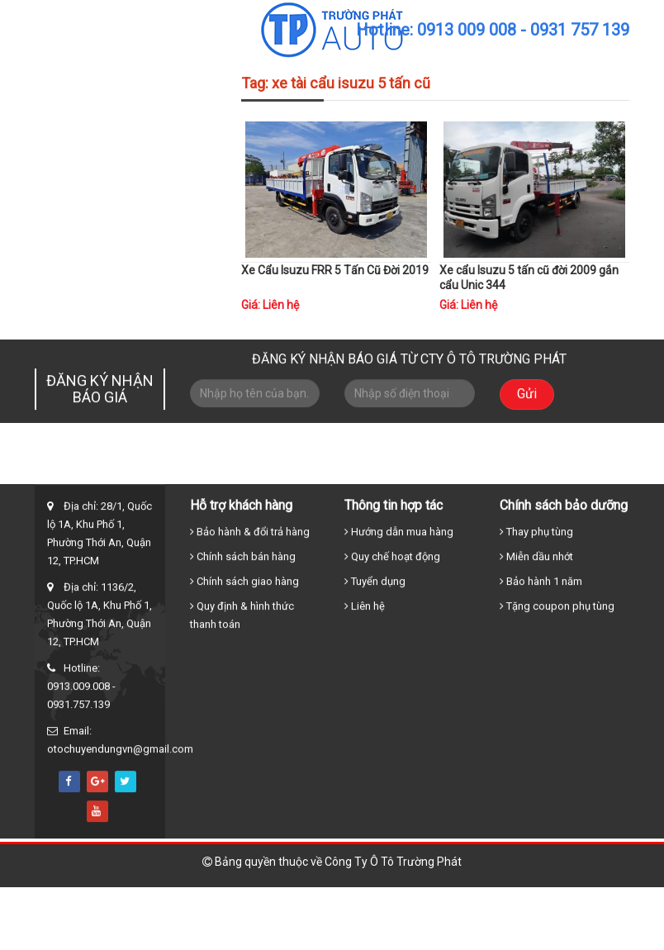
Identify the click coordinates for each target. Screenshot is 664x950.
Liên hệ (558, 482)
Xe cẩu (379, 482)
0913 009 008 (466, 30)
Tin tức (498, 482)
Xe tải (320, 482)
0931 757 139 (579, 30)
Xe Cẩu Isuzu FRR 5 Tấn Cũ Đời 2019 (335, 270)
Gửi (527, 401)
